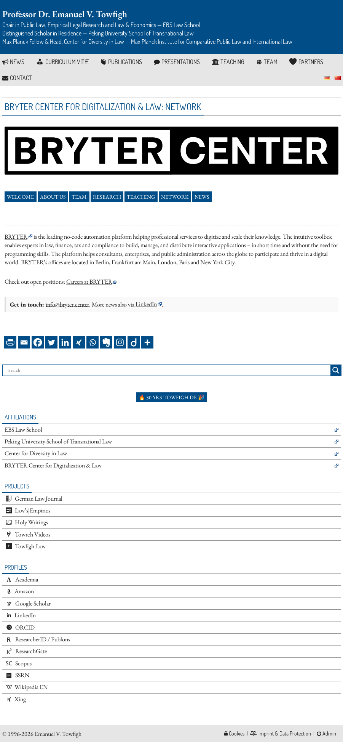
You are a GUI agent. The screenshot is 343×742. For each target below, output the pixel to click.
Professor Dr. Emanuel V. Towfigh (64, 14)
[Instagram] (120, 342)
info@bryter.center (67, 304)
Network (175, 196)
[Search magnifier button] (335, 370)
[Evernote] (106, 342)
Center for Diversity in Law (36, 453)
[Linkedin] (65, 342)
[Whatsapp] (92, 342)
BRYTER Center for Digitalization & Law (53, 465)
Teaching (141, 196)
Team (79, 196)
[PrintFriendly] (10, 342)
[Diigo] (134, 342)
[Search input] (168, 370)
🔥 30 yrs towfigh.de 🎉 (171, 397)
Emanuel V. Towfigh (58, 734)
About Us (53, 196)
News (202, 196)
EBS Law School (23, 430)
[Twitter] (51, 342)
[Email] (24, 342)
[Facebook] (38, 342)
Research (107, 196)
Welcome (20, 196)
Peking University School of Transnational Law (58, 441)
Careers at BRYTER (89, 282)
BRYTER (16, 237)
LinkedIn (146, 304)
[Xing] (79, 342)
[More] (147, 342)
